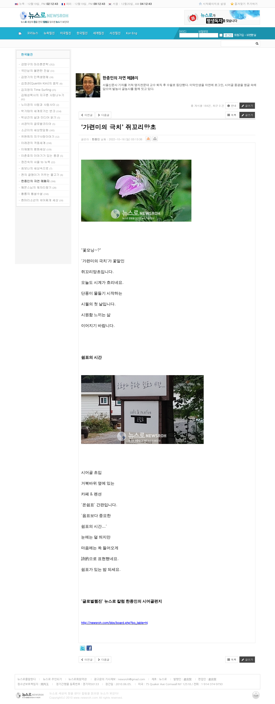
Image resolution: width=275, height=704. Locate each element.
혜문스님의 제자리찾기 (36, 187)
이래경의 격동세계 (33, 143)
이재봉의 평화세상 (33, 149)
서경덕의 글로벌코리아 (36, 123)
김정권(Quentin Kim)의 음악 (40, 83)
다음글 (104, 115)
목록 (232, 115)
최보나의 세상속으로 (35, 168)
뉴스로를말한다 (26, 679)
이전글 (87, 115)
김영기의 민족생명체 (35, 77)
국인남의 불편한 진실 (35, 70)
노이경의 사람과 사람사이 (38, 104)
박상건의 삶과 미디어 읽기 (38, 117)
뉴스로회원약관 (78, 679)
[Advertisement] (43, 236)
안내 (232, 105)
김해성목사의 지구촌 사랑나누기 (42, 95)
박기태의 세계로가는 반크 (38, 111)
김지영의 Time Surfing (36, 89)
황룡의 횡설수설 (32, 193)
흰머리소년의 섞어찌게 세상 (39, 200)
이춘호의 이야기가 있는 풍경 (40, 155)
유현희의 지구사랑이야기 (37, 136)
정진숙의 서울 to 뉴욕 (35, 162)
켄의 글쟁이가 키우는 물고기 (40, 174)
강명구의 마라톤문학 (35, 64)
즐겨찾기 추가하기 (246, 4)
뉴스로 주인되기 (52, 679)
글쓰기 (247, 105)
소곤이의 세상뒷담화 (35, 130)
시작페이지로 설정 (214, 4)
